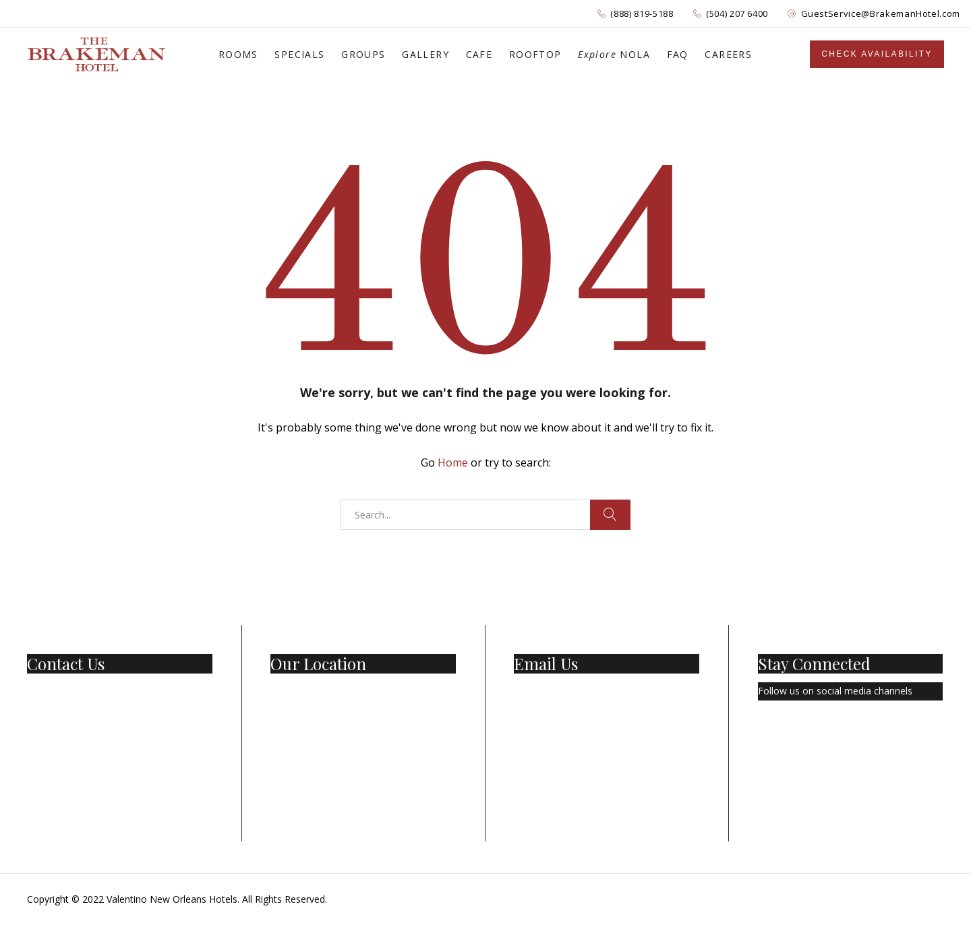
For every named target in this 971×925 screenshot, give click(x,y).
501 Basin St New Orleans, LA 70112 (350, 690)
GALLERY (425, 54)
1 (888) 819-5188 (64, 690)
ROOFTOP (535, 54)
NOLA (614, 54)
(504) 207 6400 (737, 13)
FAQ (677, 54)
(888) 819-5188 (641, 13)
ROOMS (238, 54)
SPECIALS (299, 54)
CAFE (479, 54)
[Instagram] (823, 731)
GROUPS (363, 54)
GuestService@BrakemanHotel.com (881, 13)
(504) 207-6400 (60, 709)
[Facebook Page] (761, 731)
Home (453, 462)
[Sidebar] (877, 54)
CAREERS (728, 54)
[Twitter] (791, 731)
